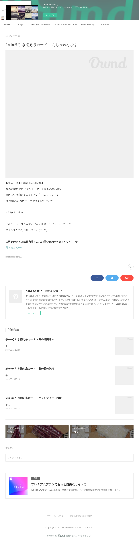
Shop (20, 24)
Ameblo (105, 24)
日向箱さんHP (13, 247)
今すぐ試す (49, 15)
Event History (87, 24)
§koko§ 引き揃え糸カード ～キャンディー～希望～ (34, 398)
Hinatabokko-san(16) (13, 257)
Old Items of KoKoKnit (66, 24)
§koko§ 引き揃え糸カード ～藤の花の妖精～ (30, 368)
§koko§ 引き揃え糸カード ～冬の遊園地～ (29, 339)
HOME (7, 24)
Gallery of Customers (40, 24)
